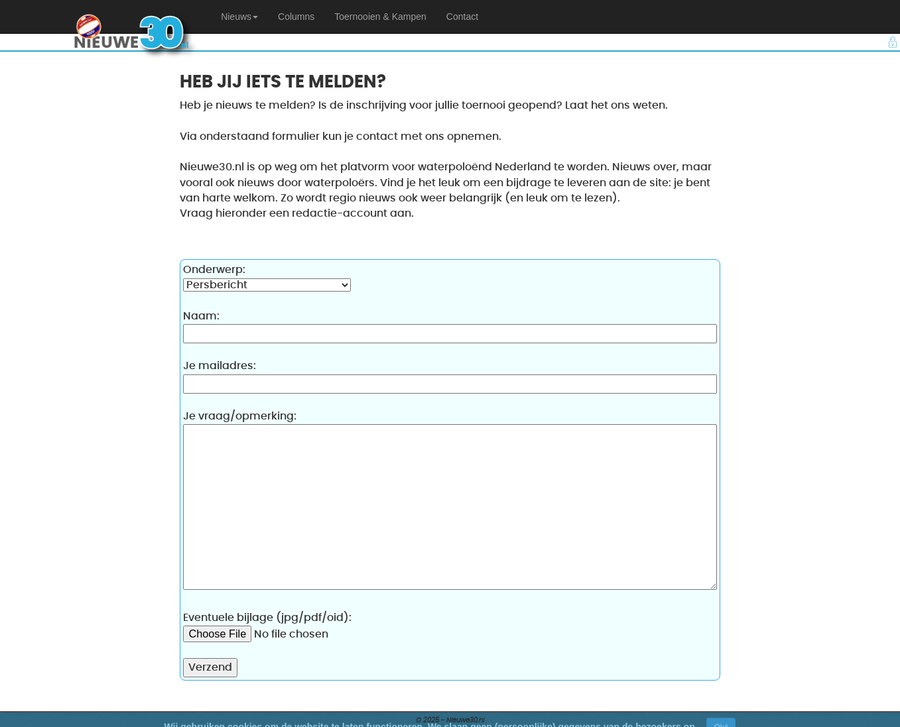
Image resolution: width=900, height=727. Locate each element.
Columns (296, 16)
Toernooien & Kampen (380, 16)
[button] (239, 16)
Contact (462, 16)
